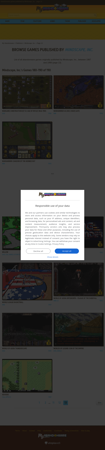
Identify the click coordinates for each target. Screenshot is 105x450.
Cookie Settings (44, 244)
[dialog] (52, 225)
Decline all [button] (38, 251)
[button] (52, 257)
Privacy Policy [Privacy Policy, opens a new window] (58, 244)
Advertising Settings (42, 241)
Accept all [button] (66, 251)
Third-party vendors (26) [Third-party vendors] (50, 227)
